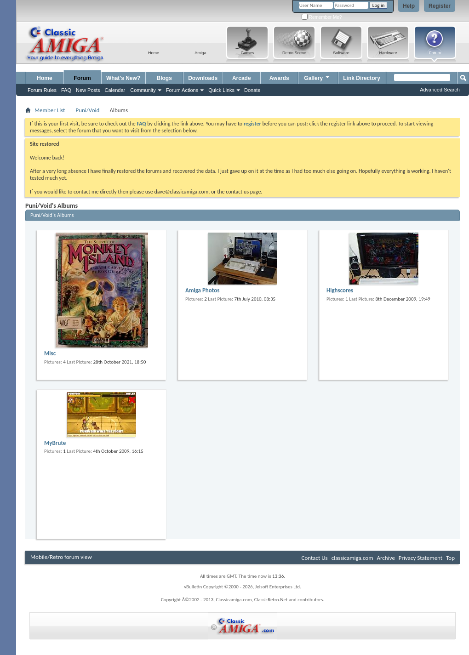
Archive (386, 557)
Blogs (164, 78)
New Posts (88, 90)
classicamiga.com (352, 557)
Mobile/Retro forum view (61, 556)
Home (44, 78)
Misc (50, 353)
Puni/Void (87, 110)
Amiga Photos (202, 290)
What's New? (123, 78)
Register (440, 6)
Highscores (339, 290)
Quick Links (221, 90)
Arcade (241, 78)
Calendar (115, 90)
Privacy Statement (420, 557)
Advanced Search (440, 89)
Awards (279, 78)
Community (143, 90)
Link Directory (361, 78)
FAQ (66, 90)
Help (409, 6)
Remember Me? (322, 17)
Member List (49, 110)
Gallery (317, 77)
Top (450, 557)
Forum (82, 78)
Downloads (202, 78)
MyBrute (55, 442)
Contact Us (315, 557)
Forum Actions (182, 90)
